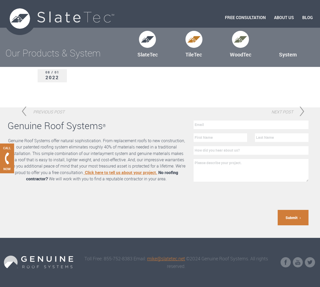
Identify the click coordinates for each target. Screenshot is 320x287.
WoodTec (240, 54)
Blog (307, 17)
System (288, 54)
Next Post (282, 111)
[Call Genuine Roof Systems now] (7, 158)
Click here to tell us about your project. (120, 172)
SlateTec (147, 54)
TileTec (193, 54)
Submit (292, 217)
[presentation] (233, 196)
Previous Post (49, 111)
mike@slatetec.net (166, 258)
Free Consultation (245, 17)
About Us (284, 17)
